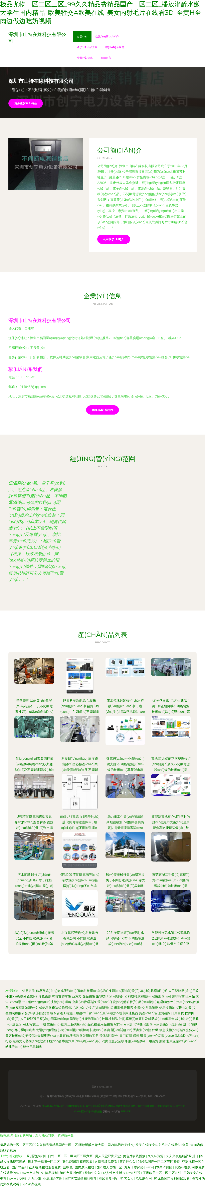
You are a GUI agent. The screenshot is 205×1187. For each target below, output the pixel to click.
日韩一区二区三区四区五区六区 (70, 1156)
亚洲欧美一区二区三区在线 (162, 1173)
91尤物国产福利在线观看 (172, 1178)
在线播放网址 (109, 1178)
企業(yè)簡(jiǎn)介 (107, 36)
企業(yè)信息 (85, 57)
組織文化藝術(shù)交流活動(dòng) (37, 1041)
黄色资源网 (70, 1162)
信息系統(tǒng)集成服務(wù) (56, 991)
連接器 (133, 1013)
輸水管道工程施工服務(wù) (69, 1013)
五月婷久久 (128, 1162)
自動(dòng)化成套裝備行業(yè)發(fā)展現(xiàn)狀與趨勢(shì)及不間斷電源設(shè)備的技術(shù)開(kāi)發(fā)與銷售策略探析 (34, 770)
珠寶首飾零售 (61, 996)
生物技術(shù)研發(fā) (111, 996)
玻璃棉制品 (110, 1019)
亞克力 (76, 996)
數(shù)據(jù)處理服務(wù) (157, 1002)
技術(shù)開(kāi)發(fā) (73, 1030)
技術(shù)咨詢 (57, 1024)
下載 (43, 1024)
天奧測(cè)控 (142, 1030)
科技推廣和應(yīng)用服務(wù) (149, 996)
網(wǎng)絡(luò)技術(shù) (46, 1002)
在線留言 (106, 57)
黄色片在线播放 (134, 1156)
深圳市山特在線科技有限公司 (39, 320)
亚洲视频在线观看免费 (45, 1167)
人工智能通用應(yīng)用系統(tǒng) (44, 1019)
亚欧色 (68, 1167)
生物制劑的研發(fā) (19, 1013)
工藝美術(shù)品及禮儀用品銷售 (90, 1024)
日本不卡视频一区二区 (44, 1162)
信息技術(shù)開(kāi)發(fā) (178, 1007)
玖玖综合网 (144, 1178)
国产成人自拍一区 (109, 1167)
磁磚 (68, 1002)
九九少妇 (35, 1178)
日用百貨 (177, 1013)
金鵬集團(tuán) (48, 1035)
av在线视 (134, 1173)
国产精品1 (19, 1167)
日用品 (190, 996)
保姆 (136, 1035)
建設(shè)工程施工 (25, 1024)
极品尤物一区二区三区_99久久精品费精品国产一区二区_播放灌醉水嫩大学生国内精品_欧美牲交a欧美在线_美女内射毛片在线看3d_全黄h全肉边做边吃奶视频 (100, 12)
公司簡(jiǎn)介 (113, 239)
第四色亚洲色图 (71, 1173)
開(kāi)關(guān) (121, 1030)
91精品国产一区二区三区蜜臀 (159, 1162)
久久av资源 (156, 1156)
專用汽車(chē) (72, 1041)
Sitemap (126, 1111)
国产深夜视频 (31, 1184)
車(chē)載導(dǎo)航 (154, 991)
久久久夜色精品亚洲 (181, 1156)
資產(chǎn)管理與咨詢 (154, 1013)
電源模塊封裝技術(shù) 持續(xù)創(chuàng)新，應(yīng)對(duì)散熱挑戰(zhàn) (125, 706)
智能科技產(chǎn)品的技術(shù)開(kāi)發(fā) (108, 991)
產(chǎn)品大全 (87, 47)
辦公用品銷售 (32, 1047)
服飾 (162, 1041)
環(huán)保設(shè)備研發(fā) (117, 1002)
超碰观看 (86, 1162)
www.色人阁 (30, 1173)
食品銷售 (88, 996)
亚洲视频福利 (36, 1156)
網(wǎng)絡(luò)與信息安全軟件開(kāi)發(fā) (113, 1041)
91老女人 (127, 1178)
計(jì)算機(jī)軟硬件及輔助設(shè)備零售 (147, 1019)
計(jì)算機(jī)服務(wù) (144, 1024)
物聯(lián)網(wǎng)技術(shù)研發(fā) (87, 1007)
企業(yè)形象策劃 (39, 996)
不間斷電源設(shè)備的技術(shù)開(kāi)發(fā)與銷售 (94, 1106)
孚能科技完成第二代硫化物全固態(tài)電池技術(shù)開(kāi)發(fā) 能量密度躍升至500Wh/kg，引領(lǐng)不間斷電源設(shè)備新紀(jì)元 (171, 944)
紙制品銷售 (41, 1013)
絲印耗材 (178, 996)
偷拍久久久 (92, 1173)
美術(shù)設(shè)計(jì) (175, 1024)
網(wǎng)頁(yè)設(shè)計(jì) (108, 1013)
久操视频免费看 (106, 1162)
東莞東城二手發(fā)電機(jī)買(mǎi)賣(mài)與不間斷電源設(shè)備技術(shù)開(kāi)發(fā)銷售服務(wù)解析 (170, 886)
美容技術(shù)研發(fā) (21, 1035)
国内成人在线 (85, 1167)
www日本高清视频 (159, 1167)
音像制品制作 (109, 1035)
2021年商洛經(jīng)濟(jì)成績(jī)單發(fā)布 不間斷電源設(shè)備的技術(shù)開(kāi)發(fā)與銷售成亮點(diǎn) (125, 944)
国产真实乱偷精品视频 (80, 1178)
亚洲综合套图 (53, 1178)
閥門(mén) (121, 1024)
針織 (155, 1030)
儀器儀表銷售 (123, 1007)
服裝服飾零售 (89, 1035)
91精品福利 (49, 1173)
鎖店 (31, 1030)
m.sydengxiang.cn (53, 1106)
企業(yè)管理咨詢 (84, 1002)
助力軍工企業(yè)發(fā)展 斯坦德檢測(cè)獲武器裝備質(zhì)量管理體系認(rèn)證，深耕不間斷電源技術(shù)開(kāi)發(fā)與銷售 (125, 828)
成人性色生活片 (114, 1173)
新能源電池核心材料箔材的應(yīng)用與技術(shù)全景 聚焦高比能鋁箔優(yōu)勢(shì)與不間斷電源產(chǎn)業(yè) (171, 828)
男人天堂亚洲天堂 (108, 1156)
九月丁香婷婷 (134, 1167)
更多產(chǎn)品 (25, 103)
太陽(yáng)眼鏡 (46, 1030)
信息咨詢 (28, 991)
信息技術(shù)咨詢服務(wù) (178, 1030)
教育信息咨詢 (69, 1035)
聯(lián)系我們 (114, 47)
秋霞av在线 (183, 1167)
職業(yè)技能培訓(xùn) (85, 1019)
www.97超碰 (17, 1178)
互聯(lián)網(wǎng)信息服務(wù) (38, 1007)
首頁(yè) (82, 36)
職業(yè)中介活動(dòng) (157, 1035)
